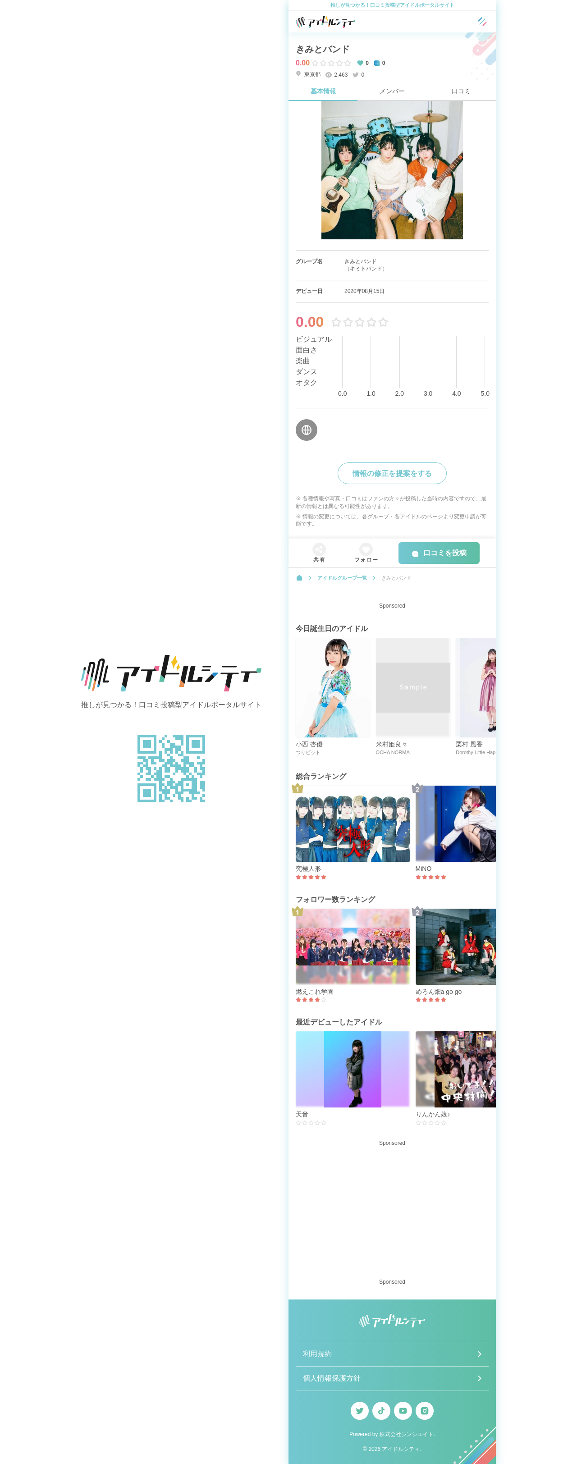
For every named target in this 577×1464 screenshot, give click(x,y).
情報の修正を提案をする (392, 473)
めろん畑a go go (439, 991)
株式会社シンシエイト (407, 1434)
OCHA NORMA (393, 752)
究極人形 (308, 868)
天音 (302, 1114)
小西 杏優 (309, 744)
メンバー (392, 91)
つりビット (308, 752)
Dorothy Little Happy (478, 752)
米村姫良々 (392, 744)
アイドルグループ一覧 (342, 578)
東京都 (308, 74)
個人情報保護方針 (332, 1378)
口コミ (461, 91)
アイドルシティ (401, 1449)
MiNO (424, 868)
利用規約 (317, 1354)
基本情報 (323, 91)
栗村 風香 (469, 744)
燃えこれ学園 (315, 991)
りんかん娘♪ (433, 1114)
